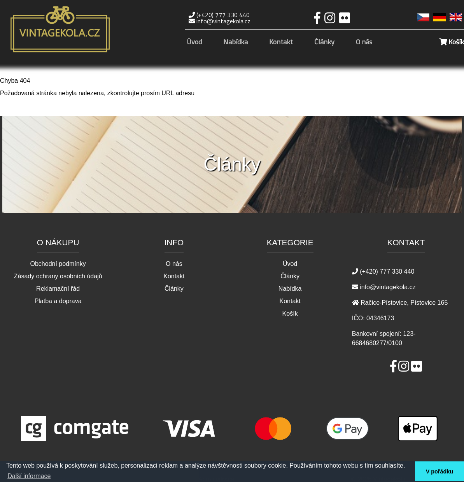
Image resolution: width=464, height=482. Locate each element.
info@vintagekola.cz (219, 21)
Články (324, 42)
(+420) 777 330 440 (219, 15)
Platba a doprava (58, 301)
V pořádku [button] (439, 471)
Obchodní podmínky (58, 264)
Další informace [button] (29, 476)
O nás (364, 42)
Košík (451, 42)
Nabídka (235, 42)
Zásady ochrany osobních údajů (58, 276)
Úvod (194, 42)
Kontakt (281, 42)
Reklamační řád (58, 289)
